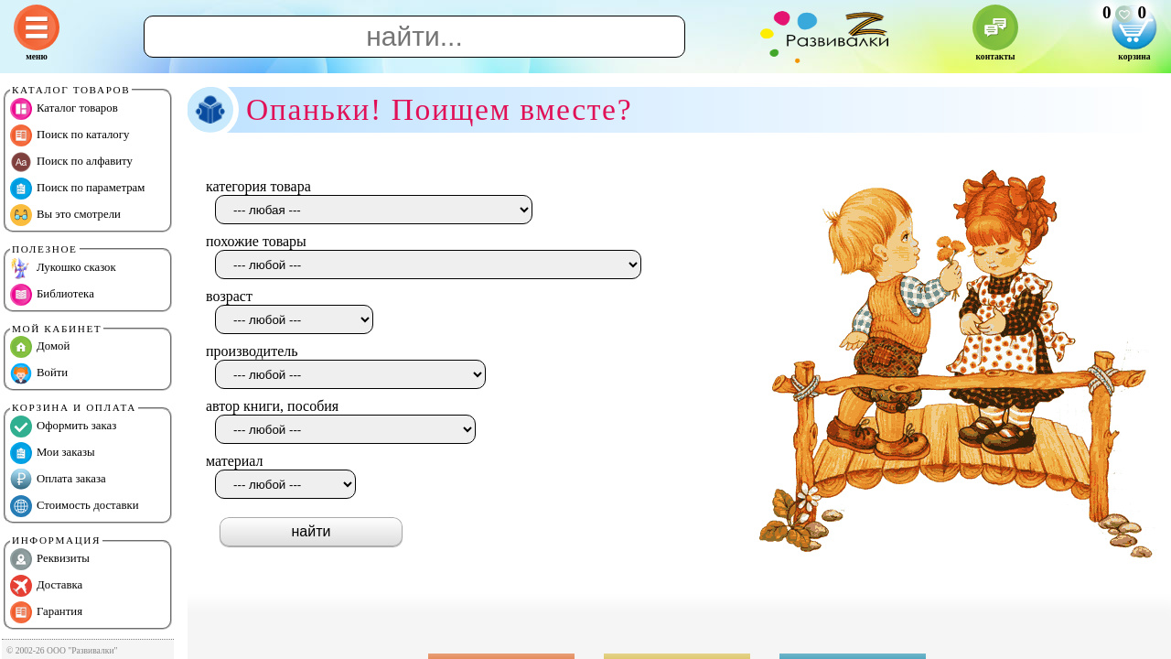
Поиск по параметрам (77, 189)
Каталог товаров (64, 109)
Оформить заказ (63, 427)
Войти (39, 373)
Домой (40, 347)
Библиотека (52, 295)
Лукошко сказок (63, 268)
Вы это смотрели (65, 215)
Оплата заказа (58, 480)
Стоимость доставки (74, 506)
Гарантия (46, 612)
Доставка (46, 586)
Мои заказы (52, 453)
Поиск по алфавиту (71, 162)
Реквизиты (50, 559)
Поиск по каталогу (69, 135)
